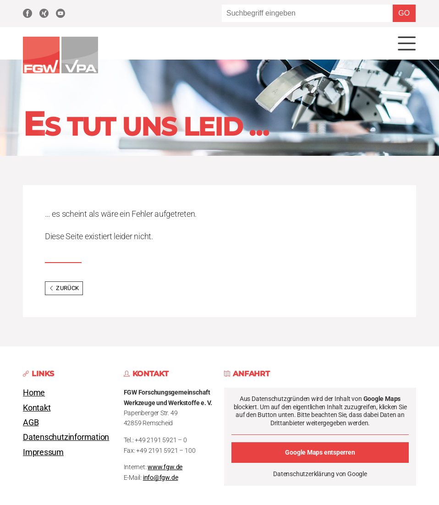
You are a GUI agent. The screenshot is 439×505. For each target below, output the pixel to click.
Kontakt (37, 407)
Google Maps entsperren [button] (320, 452)
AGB (30, 422)
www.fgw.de (165, 467)
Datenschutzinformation (66, 437)
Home (34, 392)
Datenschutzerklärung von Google (320, 474)
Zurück (64, 288)
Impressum (43, 452)
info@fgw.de (160, 478)
